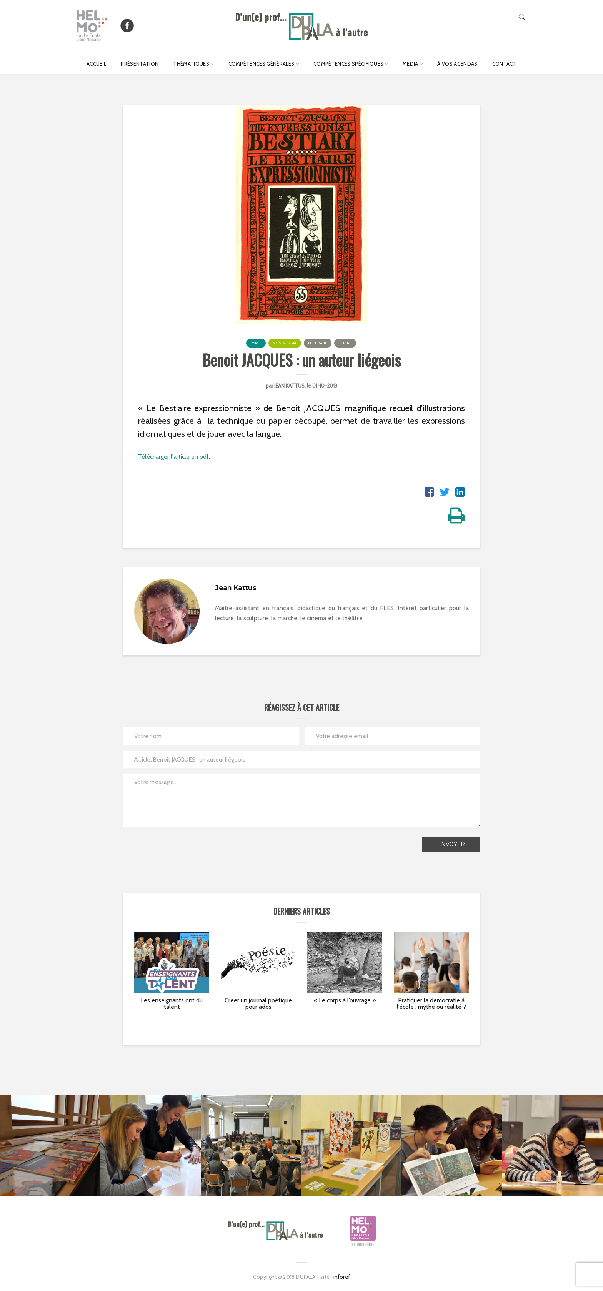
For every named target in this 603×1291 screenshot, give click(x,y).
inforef (341, 1276)
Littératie (317, 343)
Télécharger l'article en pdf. (174, 456)
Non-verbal (285, 343)
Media (410, 64)
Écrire (345, 343)
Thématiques (191, 64)
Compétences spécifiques (348, 64)
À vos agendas (457, 64)
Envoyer (451, 844)
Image (256, 343)
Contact (504, 64)
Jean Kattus (289, 386)
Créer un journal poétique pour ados (258, 1004)
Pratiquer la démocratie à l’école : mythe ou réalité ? (431, 1004)
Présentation (139, 64)
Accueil (96, 64)
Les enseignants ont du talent (172, 1004)
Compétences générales (261, 64)
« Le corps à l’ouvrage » (345, 1000)
